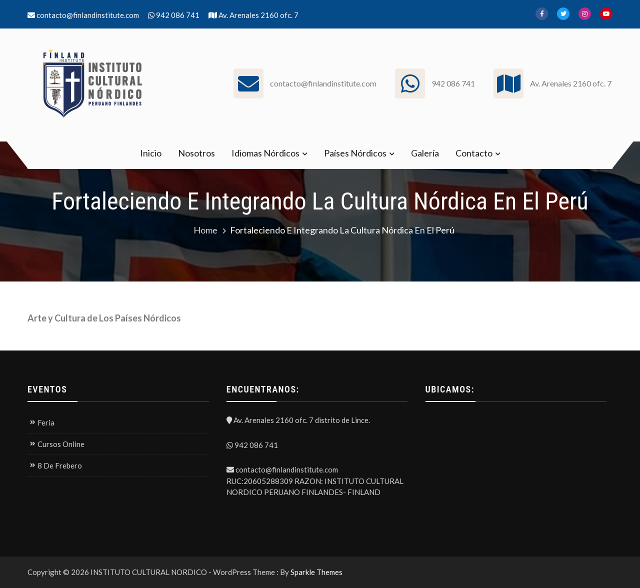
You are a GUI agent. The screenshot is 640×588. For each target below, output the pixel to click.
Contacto (474, 153)
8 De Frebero (60, 465)
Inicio (151, 153)
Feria (46, 422)
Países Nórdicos (355, 153)
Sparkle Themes (316, 572)
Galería (425, 153)
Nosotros (196, 153)
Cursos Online (61, 444)
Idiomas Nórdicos (266, 153)
